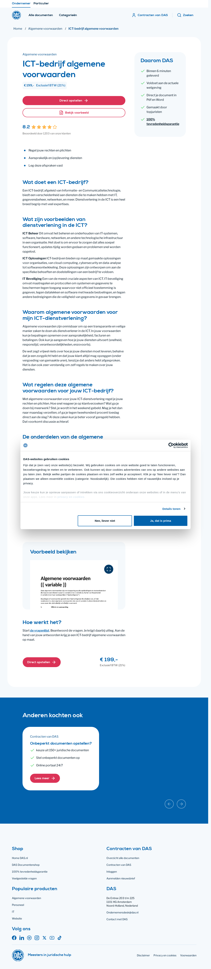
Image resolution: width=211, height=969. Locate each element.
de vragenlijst (39, 630)
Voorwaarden (188, 955)
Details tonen (171, 508)
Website (17, 918)
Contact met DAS (117, 919)
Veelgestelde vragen (24, 878)
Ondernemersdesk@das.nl (122, 912)
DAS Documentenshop (26, 864)
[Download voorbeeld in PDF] (108, 569)
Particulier (41, 5)
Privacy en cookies (165, 955)
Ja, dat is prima (160, 520)
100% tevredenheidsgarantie (163, 122)
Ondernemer (21, 5)
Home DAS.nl (20, 858)
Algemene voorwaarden (26, 898)
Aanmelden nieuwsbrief (120, 878)
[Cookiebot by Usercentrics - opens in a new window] (171, 445)
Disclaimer (143, 955)
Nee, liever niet (105, 520)
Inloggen (111, 871)
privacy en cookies (70, 496)
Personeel (18, 904)
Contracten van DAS (118, 864)
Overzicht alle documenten (122, 858)
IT (13, 911)
